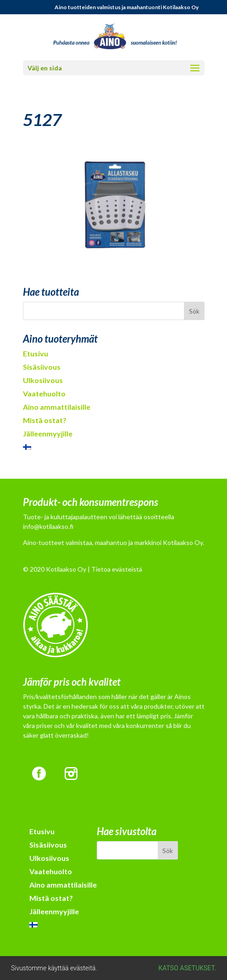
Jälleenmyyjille (47, 433)
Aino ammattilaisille (56, 406)
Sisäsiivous (42, 366)
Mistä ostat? (44, 420)
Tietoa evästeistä (116, 569)
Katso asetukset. (187, 968)
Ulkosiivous (43, 380)
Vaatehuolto (44, 393)
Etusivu (35, 353)
